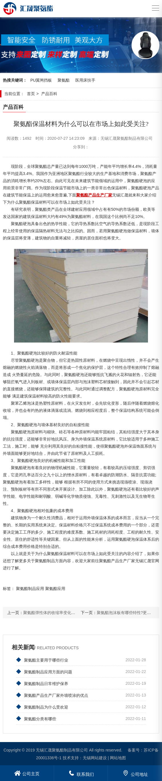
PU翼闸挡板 (41, 80)
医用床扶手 (85, 80)
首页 (31, 93)
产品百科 (49, 93)
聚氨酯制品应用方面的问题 (44, 671)
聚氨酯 (64, 80)
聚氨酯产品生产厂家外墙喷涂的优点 (52, 695)
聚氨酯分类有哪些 (36, 718)
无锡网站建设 (95, 758)
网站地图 (118, 758)
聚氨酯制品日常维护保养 (42, 683)
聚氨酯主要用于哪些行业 (42, 660)
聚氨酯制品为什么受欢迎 (42, 707)
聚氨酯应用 (55, 588)
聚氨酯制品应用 (30, 588)
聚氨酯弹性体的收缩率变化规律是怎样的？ (61, 612)
